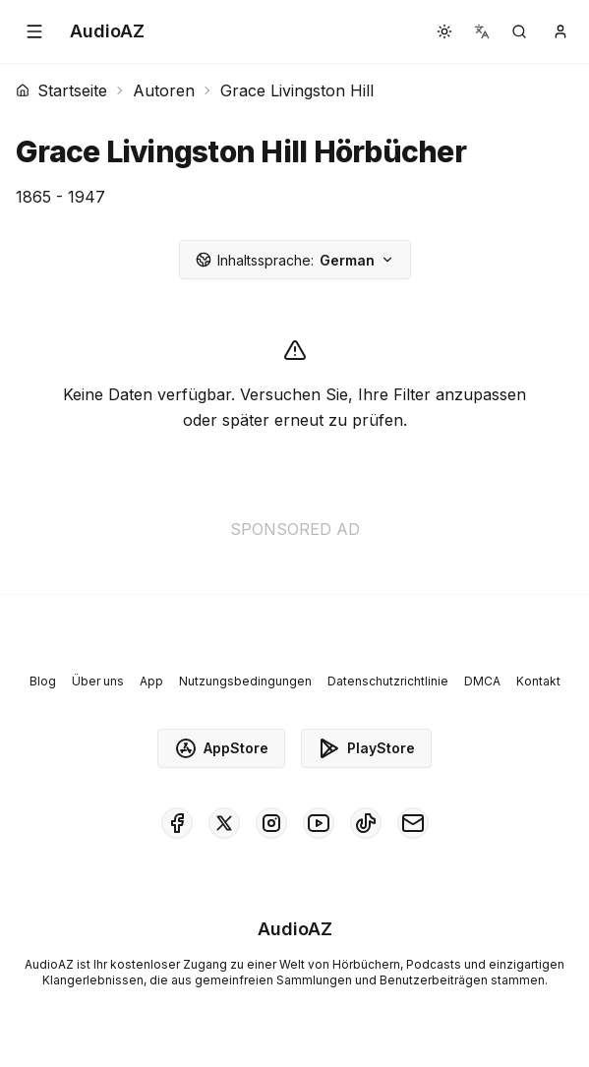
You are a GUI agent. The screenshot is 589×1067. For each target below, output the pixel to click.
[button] (34, 31)
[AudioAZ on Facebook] (177, 823)
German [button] (295, 260)
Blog (42, 681)
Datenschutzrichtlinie (387, 681)
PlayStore (366, 748)
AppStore (221, 748)
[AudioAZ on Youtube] (318, 823)
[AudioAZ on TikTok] (366, 823)
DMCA (482, 681)
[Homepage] (107, 31)
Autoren (164, 90)
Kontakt (538, 681)
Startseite (61, 90)
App (151, 681)
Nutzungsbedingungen (245, 681)
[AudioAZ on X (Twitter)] (224, 823)
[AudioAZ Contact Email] (413, 823)
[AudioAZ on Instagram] (271, 823)
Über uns (98, 681)
